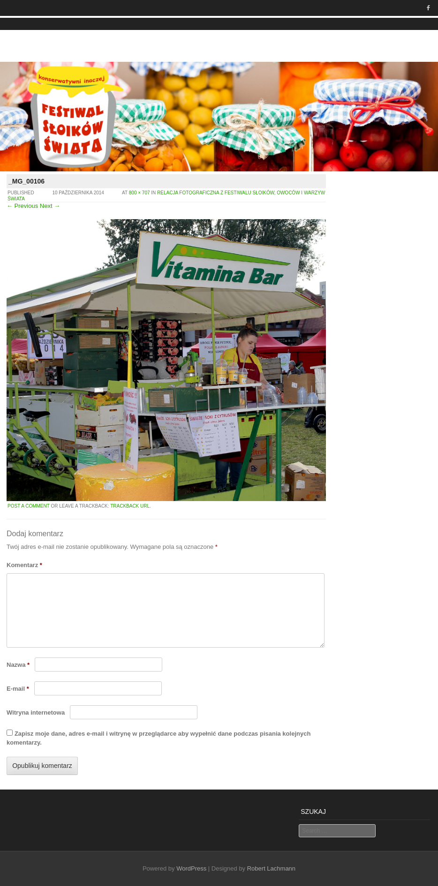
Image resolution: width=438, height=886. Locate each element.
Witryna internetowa (36, 712)
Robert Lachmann (271, 868)
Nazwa (18, 664)
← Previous (22, 205)
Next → (50, 205)
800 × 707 (139, 192)
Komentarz (24, 565)
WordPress (191, 868)
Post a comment (29, 506)
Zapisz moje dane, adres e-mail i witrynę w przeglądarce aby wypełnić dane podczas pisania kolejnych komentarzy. (158, 738)
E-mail (18, 688)
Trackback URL (130, 506)
